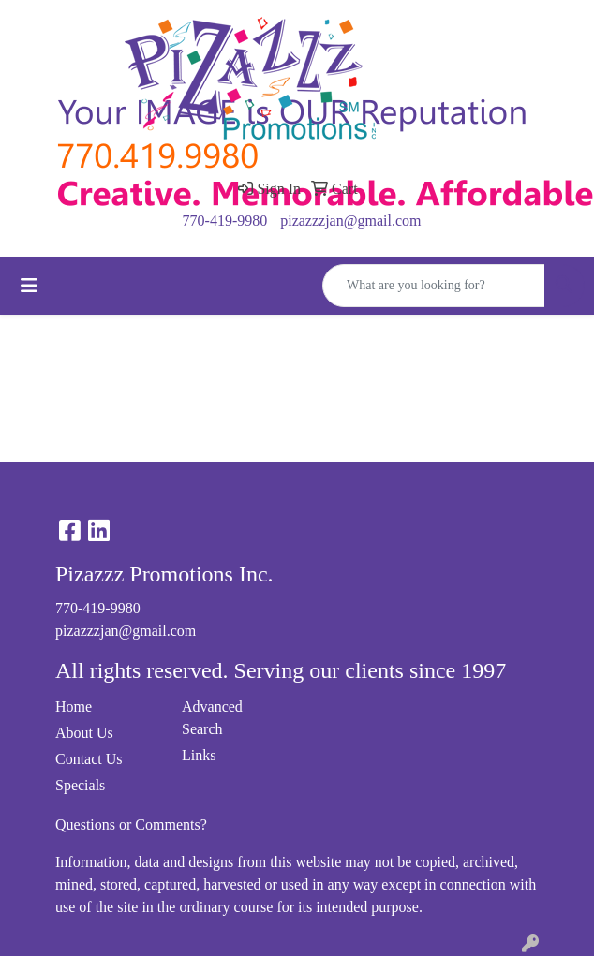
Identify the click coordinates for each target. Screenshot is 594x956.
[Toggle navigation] (29, 285)
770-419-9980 (225, 220)
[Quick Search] (433, 285)
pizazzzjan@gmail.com (350, 220)
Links (198, 755)
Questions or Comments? (131, 824)
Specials (80, 785)
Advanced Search (212, 718)
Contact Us (89, 759)
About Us (84, 733)
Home (73, 706)
